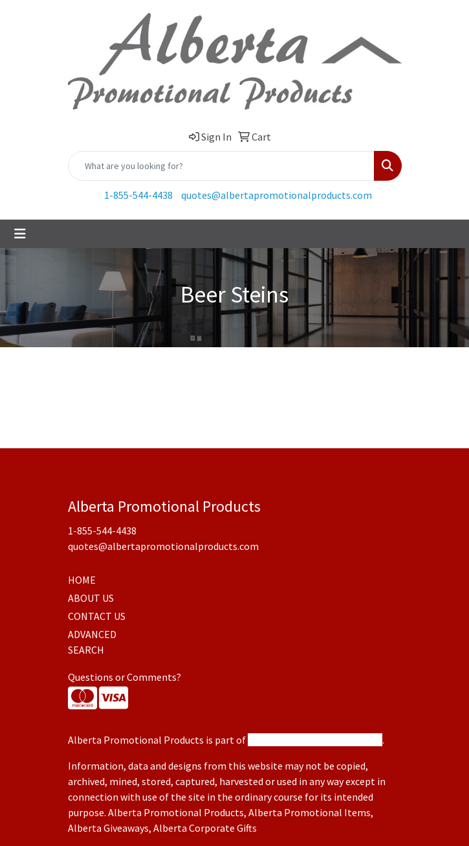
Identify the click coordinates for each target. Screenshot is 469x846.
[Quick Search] (221, 166)
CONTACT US (96, 616)
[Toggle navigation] (20, 234)
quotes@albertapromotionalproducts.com (276, 195)
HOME (82, 579)
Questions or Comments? (124, 676)
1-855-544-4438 (138, 195)
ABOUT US (91, 597)
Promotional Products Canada (315, 739)
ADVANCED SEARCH (92, 642)
